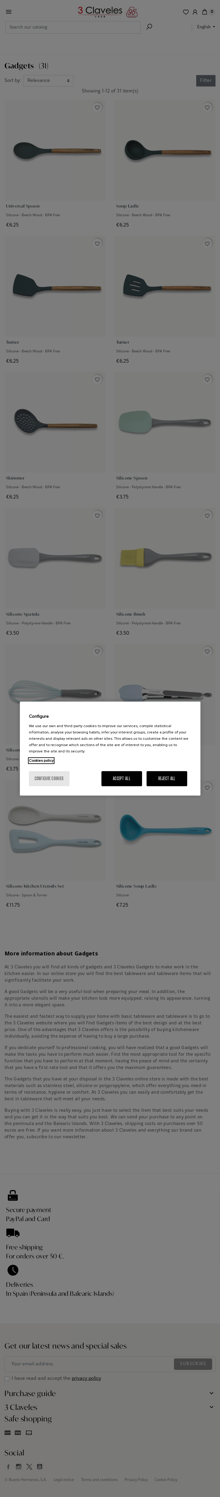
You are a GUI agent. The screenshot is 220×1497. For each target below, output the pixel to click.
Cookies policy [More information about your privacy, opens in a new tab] (41, 760)
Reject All (166, 778)
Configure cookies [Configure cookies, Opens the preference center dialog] (49, 778)
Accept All (121, 778)
